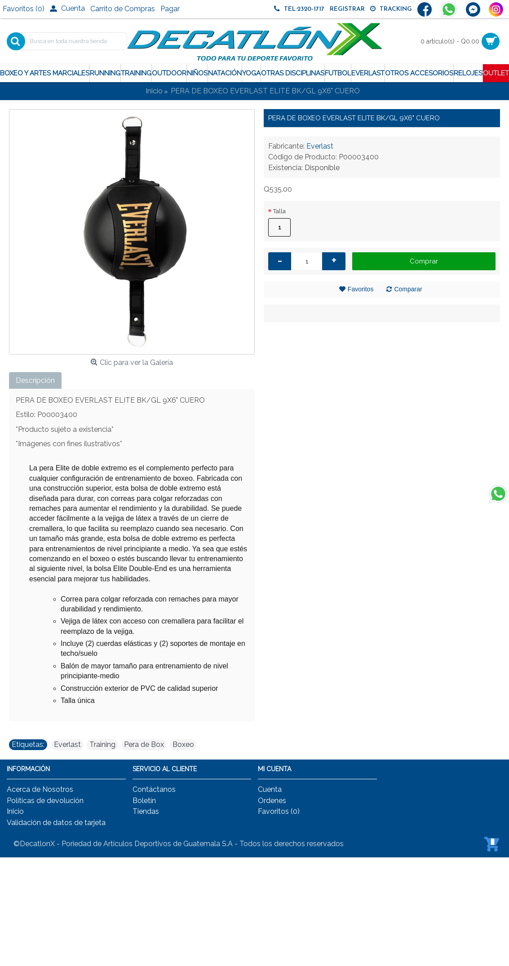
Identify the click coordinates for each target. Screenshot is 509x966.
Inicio (15, 811)
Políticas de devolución (45, 800)
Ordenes (272, 800)
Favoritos (361, 289)
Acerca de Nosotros (40, 789)
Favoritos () (279, 811)
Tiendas (146, 811)
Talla (279, 211)
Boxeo (183, 744)
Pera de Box (144, 744)
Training (102, 744)
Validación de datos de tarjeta (56, 822)
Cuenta (270, 789)
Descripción (35, 380)
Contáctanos (154, 789)
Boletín (144, 800)
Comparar (408, 289)
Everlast (319, 146)
